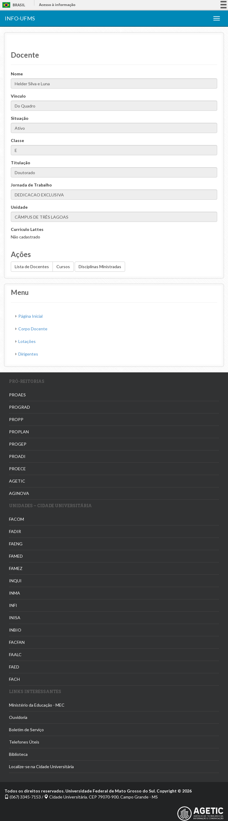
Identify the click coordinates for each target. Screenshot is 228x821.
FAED (14, 666)
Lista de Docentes (32, 266)
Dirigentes (28, 353)
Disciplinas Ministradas (100, 266)
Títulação (20, 162)
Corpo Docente (32, 328)
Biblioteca (18, 754)
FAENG (15, 543)
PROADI (17, 456)
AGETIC (17, 480)
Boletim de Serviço (26, 729)
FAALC (15, 654)
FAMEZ (15, 568)
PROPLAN (19, 431)
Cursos (63, 266)
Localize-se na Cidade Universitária (41, 766)
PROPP (16, 419)
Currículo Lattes (27, 229)
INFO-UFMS (20, 18)
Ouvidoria (18, 717)
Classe (17, 140)
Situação (19, 118)
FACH (14, 679)
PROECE (17, 468)
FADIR (15, 531)
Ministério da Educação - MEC (36, 704)
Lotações (27, 341)
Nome (17, 73)
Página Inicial (30, 316)
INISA (14, 617)
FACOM (16, 519)
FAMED (16, 556)
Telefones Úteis (24, 741)
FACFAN (17, 642)
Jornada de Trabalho (31, 184)
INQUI (15, 580)
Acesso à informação (57, 4)
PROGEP (17, 444)
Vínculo (18, 95)
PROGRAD (19, 407)
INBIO (15, 629)
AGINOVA (19, 493)
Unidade (19, 207)
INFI (13, 605)
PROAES (17, 394)
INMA (14, 592)
